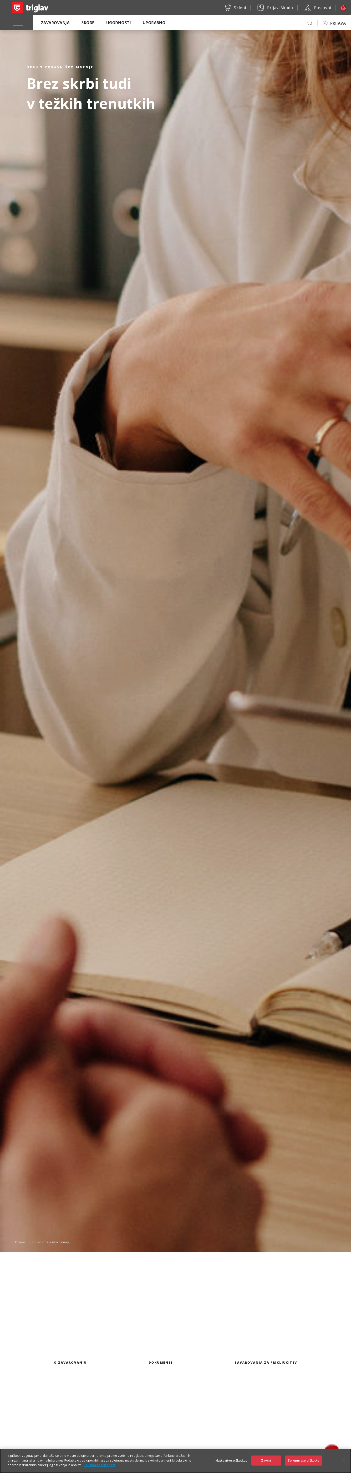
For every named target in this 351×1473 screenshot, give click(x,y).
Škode (87, 22)
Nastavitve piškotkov (231, 1460)
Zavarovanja (55, 22)
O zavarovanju (70, 1362)
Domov (20, 1242)
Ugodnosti (118, 22)
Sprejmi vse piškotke (304, 1460)
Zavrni (266, 1460)
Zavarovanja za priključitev (265, 1362)
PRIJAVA (338, 23)
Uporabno (154, 22)
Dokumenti (161, 1362)
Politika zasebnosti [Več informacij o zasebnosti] (99, 1465)
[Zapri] (343, 1460)
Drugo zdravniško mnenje (51, 1242)
